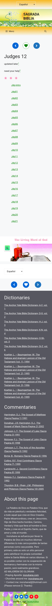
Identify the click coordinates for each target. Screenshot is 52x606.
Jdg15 (14, 182)
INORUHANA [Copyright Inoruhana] (33, 601)
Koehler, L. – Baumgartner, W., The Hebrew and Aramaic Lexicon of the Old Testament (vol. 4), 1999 (24, 393)
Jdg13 (14, 169)
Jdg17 (14, 195)
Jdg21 (14, 221)
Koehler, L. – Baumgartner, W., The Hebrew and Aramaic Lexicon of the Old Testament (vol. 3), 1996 (24, 382)
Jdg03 (14, 104)
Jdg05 (14, 117)
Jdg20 (14, 214)
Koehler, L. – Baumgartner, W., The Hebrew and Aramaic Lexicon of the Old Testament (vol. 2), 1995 (24, 370)
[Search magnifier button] (7, 248)
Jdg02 (14, 98)
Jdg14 (14, 175)
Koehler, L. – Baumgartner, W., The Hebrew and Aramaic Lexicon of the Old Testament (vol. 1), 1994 (24, 358)
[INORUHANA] (16, 596)
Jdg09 (14, 143)
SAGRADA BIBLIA (31, 16)
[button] (45, 31)
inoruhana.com (31, 575)
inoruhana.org (35, 578)
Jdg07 (14, 130)
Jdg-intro (16, 85)
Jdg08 (14, 137)
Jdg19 (14, 208)
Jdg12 (14, 162)
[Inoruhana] (15, 45)
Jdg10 (14, 150)
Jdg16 (14, 188)
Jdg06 (14, 124)
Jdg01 (14, 91)
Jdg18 (14, 201)
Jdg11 (14, 156)
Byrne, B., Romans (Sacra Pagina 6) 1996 (25, 456)
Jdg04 (14, 111)
